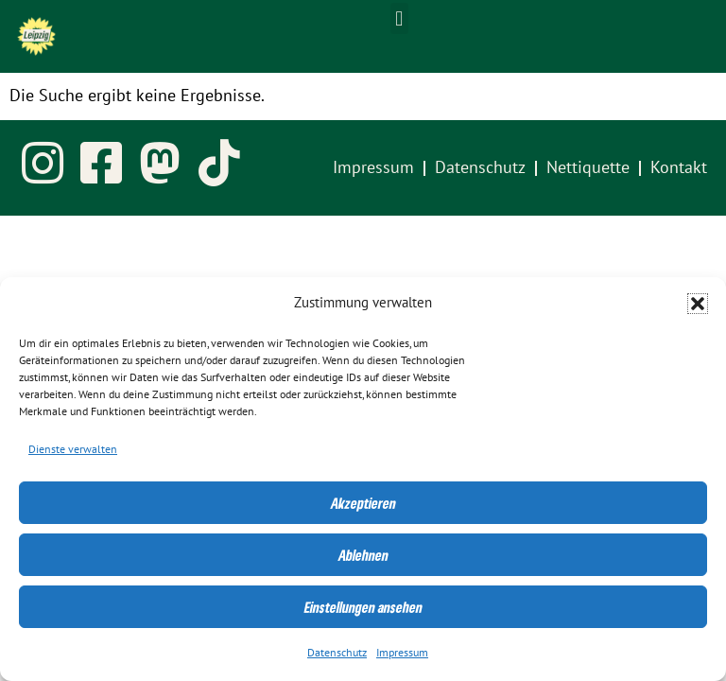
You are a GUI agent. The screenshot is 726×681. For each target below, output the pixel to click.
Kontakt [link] (678, 168)
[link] (36, 36)
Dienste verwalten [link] (72, 449)
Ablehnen (363, 555)
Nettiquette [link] (588, 168)
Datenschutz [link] (337, 652)
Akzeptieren (363, 503)
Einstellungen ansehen (363, 607)
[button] (697, 303)
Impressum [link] (402, 652)
